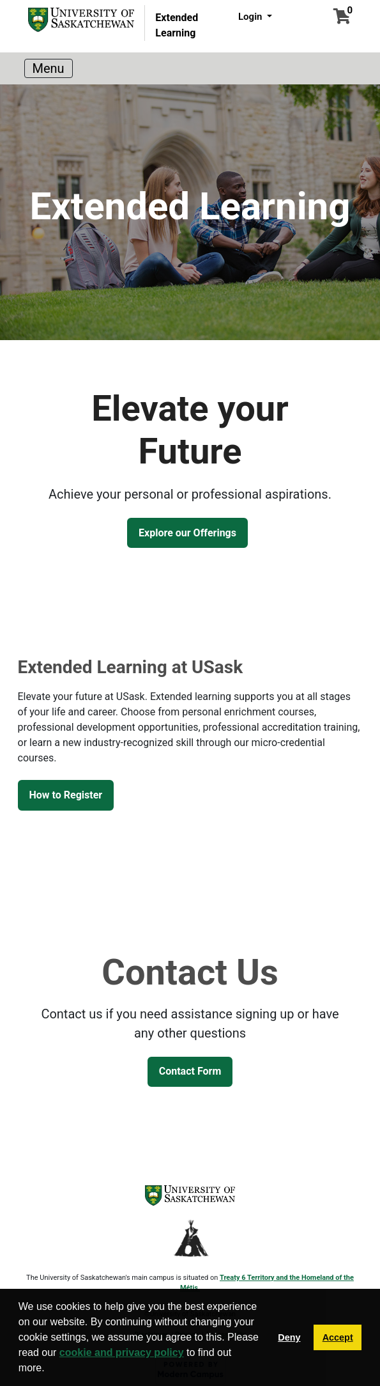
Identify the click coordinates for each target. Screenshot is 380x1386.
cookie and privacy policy (121, 1352)
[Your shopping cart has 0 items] (342, 18)
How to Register (66, 795)
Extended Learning (176, 25)
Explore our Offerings (187, 533)
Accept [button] (338, 1337)
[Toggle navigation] (48, 68)
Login (251, 16)
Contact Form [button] (190, 1071)
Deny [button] (289, 1337)
